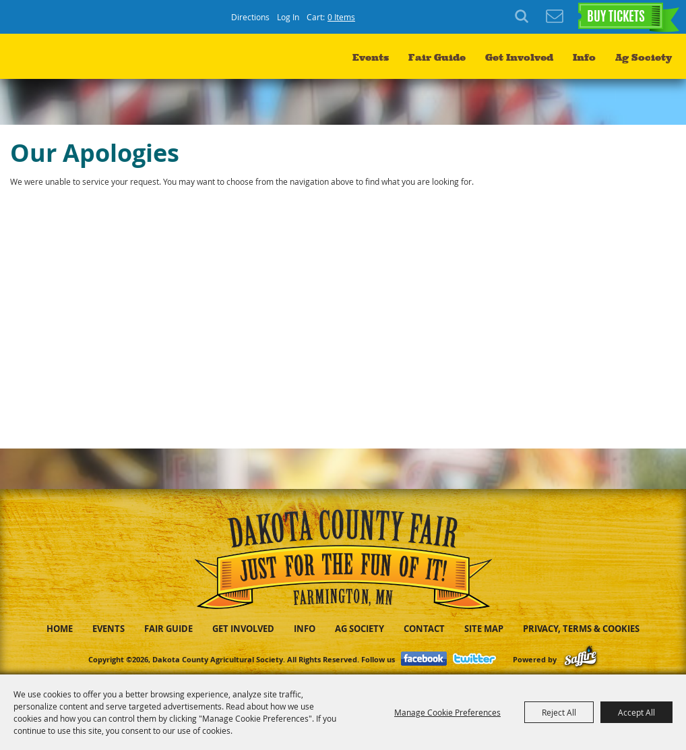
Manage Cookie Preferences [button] (447, 712)
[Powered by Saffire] (580, 659)
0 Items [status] (341, 16)
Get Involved (519, 57)
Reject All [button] (559, 712)
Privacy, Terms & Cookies (581, 629)
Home (59, 629)
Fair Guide (437, 57)
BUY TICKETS (616, 17)
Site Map (483, 629)
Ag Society (643, 57)
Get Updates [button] (554, 16)
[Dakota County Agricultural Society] (73, 61)
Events (370, 57)
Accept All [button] (636, 712)
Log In (288, 16)
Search (523, 16)
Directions (250, 16)
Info (584, 57)
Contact (424, 629)
